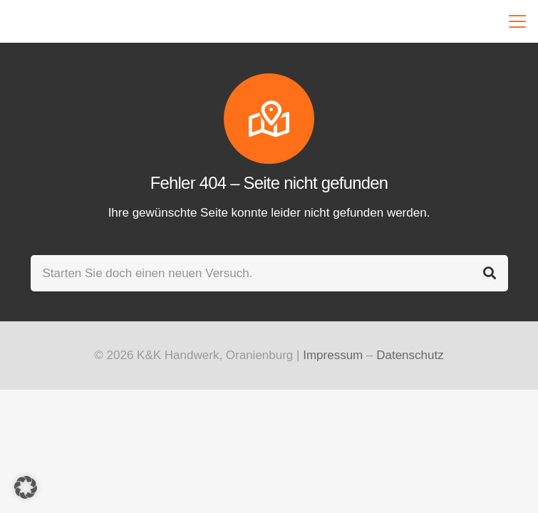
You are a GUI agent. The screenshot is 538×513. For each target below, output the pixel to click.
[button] (514, 21)
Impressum (333, 355)
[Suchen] (490, 273)
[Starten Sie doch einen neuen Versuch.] (269, 273)
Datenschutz (410, 355)
